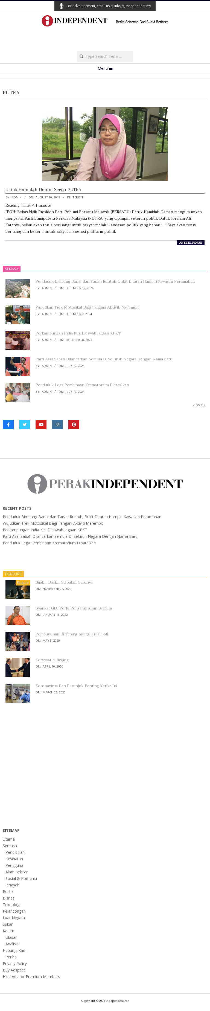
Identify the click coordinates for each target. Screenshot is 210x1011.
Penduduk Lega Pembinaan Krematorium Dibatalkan (82, 385)
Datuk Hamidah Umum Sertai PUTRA (43, 189)
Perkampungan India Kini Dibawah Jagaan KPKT (78, 333)
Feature (23, 582)
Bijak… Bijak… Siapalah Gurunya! (65, 582)
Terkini (78, 197)
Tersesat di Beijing (52, 660)
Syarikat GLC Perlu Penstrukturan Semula (74, 608)
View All (199, 405)
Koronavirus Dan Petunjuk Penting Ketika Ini (76, 686)
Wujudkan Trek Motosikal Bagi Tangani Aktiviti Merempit (87, 307)
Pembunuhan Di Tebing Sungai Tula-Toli (72, 634)
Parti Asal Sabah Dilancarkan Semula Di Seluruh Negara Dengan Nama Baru (104, 359)
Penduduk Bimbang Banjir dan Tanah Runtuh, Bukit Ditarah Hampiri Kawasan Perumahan (115, 281)
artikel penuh (190, 242)
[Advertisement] (105, 40)
